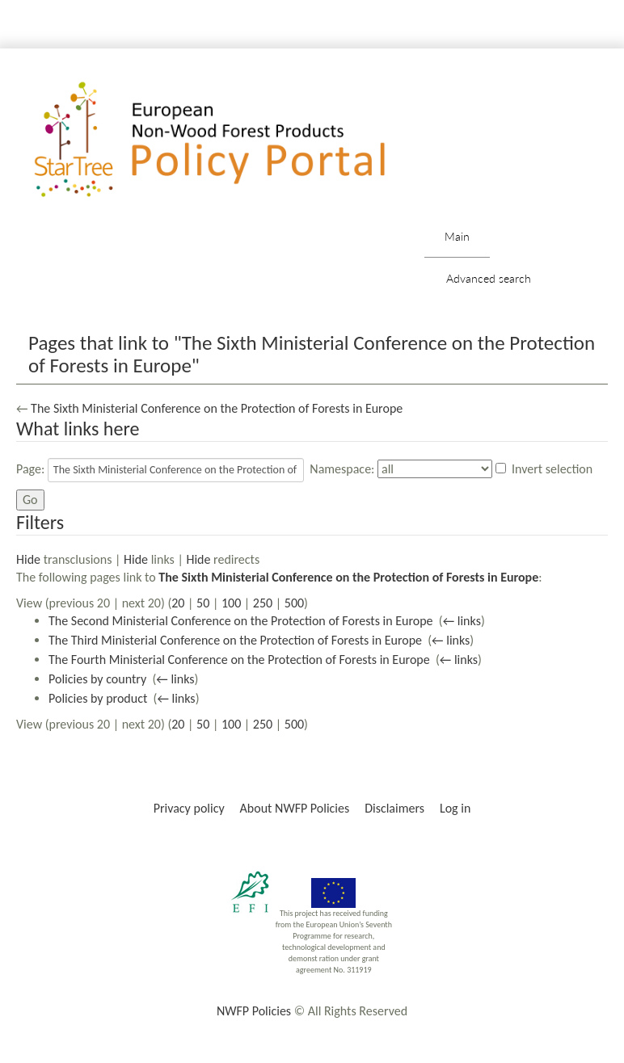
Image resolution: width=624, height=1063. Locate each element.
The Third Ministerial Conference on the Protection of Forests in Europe (235, 640)
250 (262, 603)
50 (202, 603)
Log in (455, 808)
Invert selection (552, 469)
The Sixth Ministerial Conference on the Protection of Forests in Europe (217, 408)
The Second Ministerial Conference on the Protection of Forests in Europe (240, 620)
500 (294, 603)
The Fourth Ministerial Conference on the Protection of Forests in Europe (239, 659)
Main (457, 236)
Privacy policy (189, 808)
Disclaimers (394, 808)
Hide (28, 559)
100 (231, 603)
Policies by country (97, 679)
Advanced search (488, 278)
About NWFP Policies (295, 808)
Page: (30, 469)
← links (462, 620)
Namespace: (342, 469)
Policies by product (97, 698)
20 (177, 603)
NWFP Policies (254, 1011)
